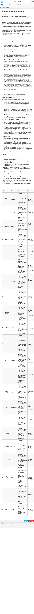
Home (1, 7)
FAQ (21, 523)
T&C (12, 523)
